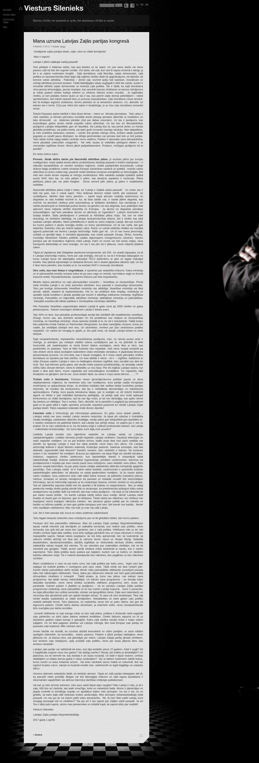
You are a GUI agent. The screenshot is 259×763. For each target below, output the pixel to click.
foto (5, 27)
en (146, 5)
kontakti (7, 10)
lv (137, 5)
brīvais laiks (9, 14)
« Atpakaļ (37, 734)
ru (142, 5)
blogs (62, 46)
